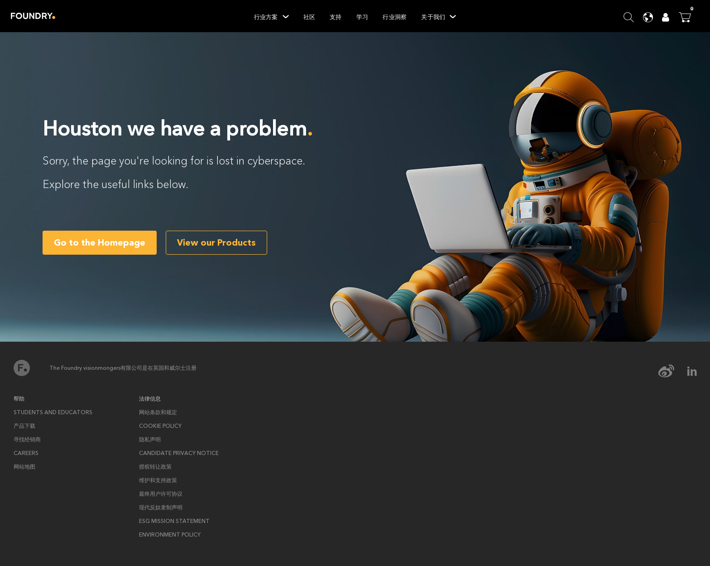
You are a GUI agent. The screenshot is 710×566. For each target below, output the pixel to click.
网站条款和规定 (158, 412)
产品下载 (24, 426)
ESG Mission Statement (174, 521)
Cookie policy (160, 426)
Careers (26, 453)
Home (33, 16)
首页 (22, 368)
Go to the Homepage (99, 242)
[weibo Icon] (672, 371)
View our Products (216, 242)
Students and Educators (53, 412)
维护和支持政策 (158, 480)
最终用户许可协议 (160, 494)
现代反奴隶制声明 (160, 507)
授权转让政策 (155, 467)
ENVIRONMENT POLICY (170, 535)
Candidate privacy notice (179, 453)
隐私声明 (150, 439)
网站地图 (24, 467)
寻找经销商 (27, 439)
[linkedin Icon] (691, 371)
